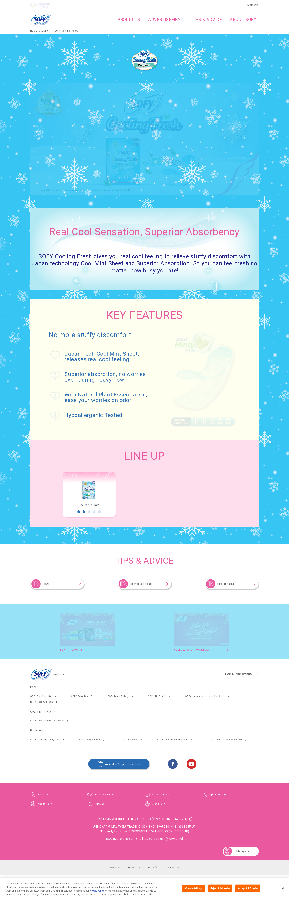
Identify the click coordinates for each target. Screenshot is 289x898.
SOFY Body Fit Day (118, 696)
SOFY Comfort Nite (41, 696)
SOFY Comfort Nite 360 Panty (47, 720)
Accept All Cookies (247, 892)
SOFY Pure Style (128, 739)
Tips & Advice (217, 794)
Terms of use (133, 867)
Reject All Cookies (220, 892)
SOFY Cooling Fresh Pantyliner (224, 739)
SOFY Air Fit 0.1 (157, 696)
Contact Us (173, 867)
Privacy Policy (153, 867)
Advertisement (160, 794)
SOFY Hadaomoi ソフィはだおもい (204, 696)
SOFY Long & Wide (89, 739)
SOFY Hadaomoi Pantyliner (172, 739)
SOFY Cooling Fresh (41, 702)
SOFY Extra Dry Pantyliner (45, 739)
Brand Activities (104, 794)
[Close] (283, 892)
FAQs (46, 584)
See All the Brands (238, 674)
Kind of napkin (226, 584)
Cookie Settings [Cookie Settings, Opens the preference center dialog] (194, 892)
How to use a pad (141, 584)
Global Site (158, 804)
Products (43, 794)
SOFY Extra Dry (79, 696)
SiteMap (100, 804)
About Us (115, 867)
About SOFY (45, 804)
